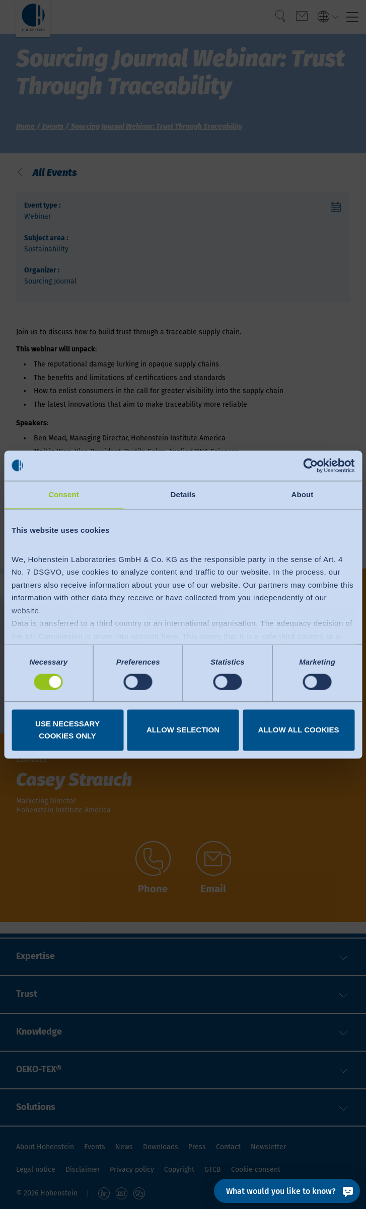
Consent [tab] (63, 494)
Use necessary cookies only (67, 729)
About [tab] (302, 494)
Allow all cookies (298, 729)
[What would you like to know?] (287, 1191)
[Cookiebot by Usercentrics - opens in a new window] (310, 465)
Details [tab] (183, 494)
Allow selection (183, 729)
